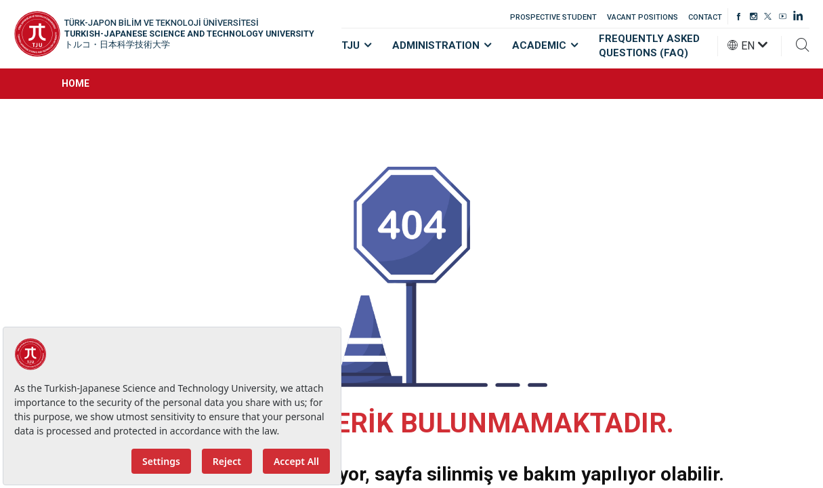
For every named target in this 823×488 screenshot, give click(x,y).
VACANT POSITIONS (642, 17)
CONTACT (705, 17)
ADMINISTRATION (442, 45)
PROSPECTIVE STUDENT (553, 17)
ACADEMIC (545, 45)
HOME (75, 83)
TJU (356, 45)
